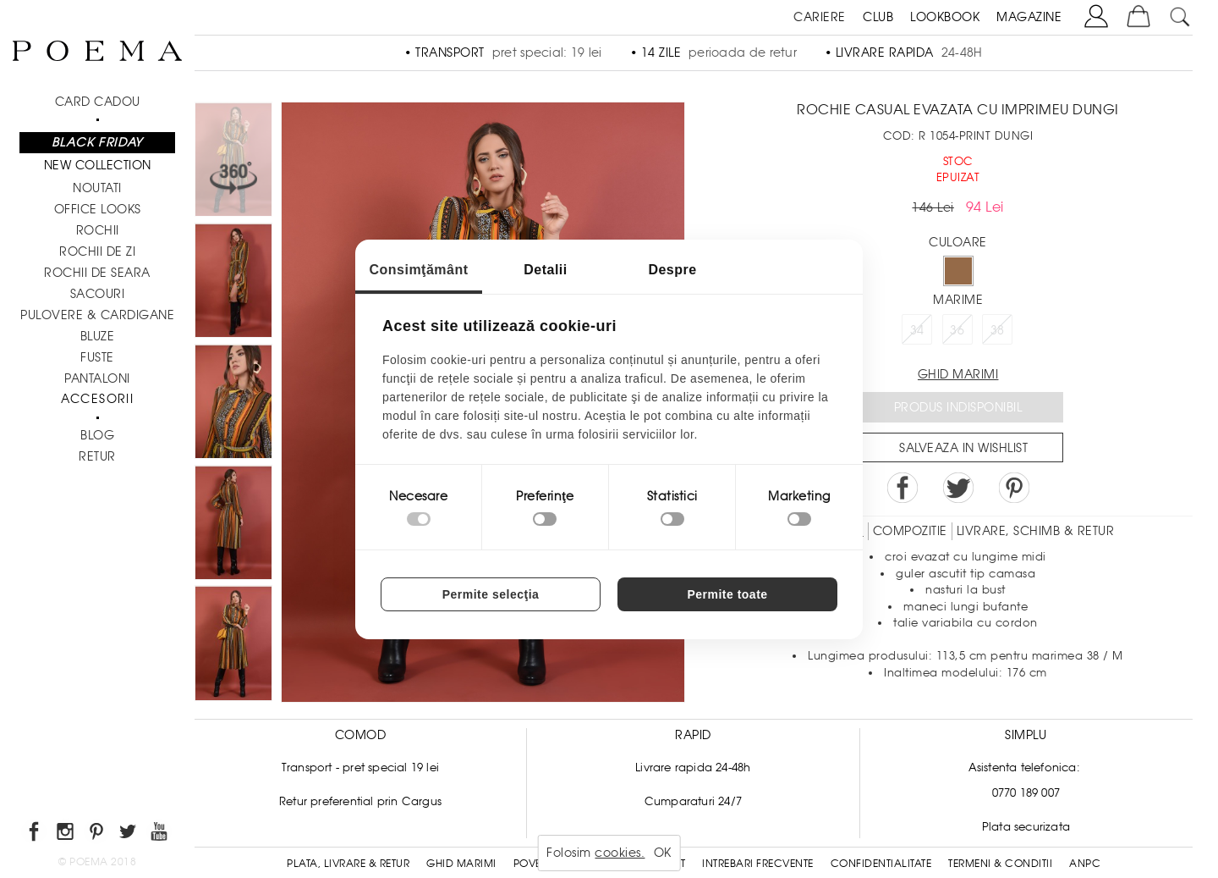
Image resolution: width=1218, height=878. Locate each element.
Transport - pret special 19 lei (360, 767)
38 (997, 330)
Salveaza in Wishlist (963, 448)
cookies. (620, 852)
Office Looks (97, 209)
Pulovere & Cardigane (97, 315)
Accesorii (97, 399)
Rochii (97, 230)
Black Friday (97, 142)
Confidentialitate (881, 864)
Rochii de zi (97, 251)
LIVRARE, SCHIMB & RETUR (1036, 531)
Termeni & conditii (1000, 864)
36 (957, 330)
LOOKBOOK (944, 17)
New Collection (97, 165)
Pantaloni (97, 378)
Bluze (97, 336)
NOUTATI (97, 188)
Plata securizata (1026, 826)
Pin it (1014, 487)
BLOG (97, 435)
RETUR (97, 456)
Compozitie (910, 531)
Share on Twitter (958, 487)
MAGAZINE (1029, 17)
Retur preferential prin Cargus (360, 801)
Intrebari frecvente (758, 864)
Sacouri (97, 294)
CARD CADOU (97, 101)
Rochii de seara (97, 272)
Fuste (97, 357)
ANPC (1084, 864)
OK (663, 852)
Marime (958, 299)
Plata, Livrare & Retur (348, 864)
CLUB (878, 17)
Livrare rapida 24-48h (692, 767)
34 (917, 330)
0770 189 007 (1026, 793)
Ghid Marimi (461, 864)
